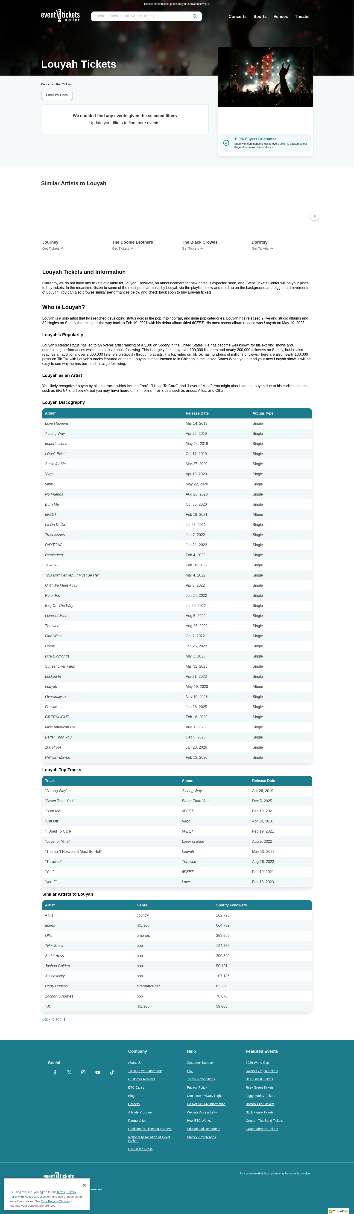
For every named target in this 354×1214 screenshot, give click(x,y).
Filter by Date (57, 95)
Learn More (265, 147)
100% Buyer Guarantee (145, 1071)
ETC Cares (136, 1087)
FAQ (190, 1071)
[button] (338, 1209)
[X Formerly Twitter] (69, 1073)
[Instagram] (83, 1073)
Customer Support (200, 1062)
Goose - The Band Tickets (264, 1120)
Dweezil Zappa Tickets (262, 1071)
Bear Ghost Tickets (259, 1079)
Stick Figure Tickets (260, 1112)
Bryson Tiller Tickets (260, 1104)
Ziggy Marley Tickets (260, 1096)
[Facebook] (55, 1073)
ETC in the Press (140, 1149)
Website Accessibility (202, 1112)
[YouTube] (98, 1073)
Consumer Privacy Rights (205, 1096)
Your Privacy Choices (55, 1201)
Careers (134, 1104)
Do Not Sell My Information (206, 1104)
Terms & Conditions (201, 1079)
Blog (131, 1096)
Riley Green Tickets (260, 1087)
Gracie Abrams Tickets (262, 1129)
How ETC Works (199, 1120)
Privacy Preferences (201, 1137)
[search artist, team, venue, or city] (146, 16)
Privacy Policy (197, 1087)
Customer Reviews (141, 1079)
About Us (135, 1062)
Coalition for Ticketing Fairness (150, 1129)
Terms (61, 1192)
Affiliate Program (140, 1112)
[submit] (194, 16)
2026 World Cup (257, 1062)
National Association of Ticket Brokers (149, 1139)
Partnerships (137, 1120)
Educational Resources (203, 1129)
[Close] (84, 1185)
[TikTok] (112, 1073)
